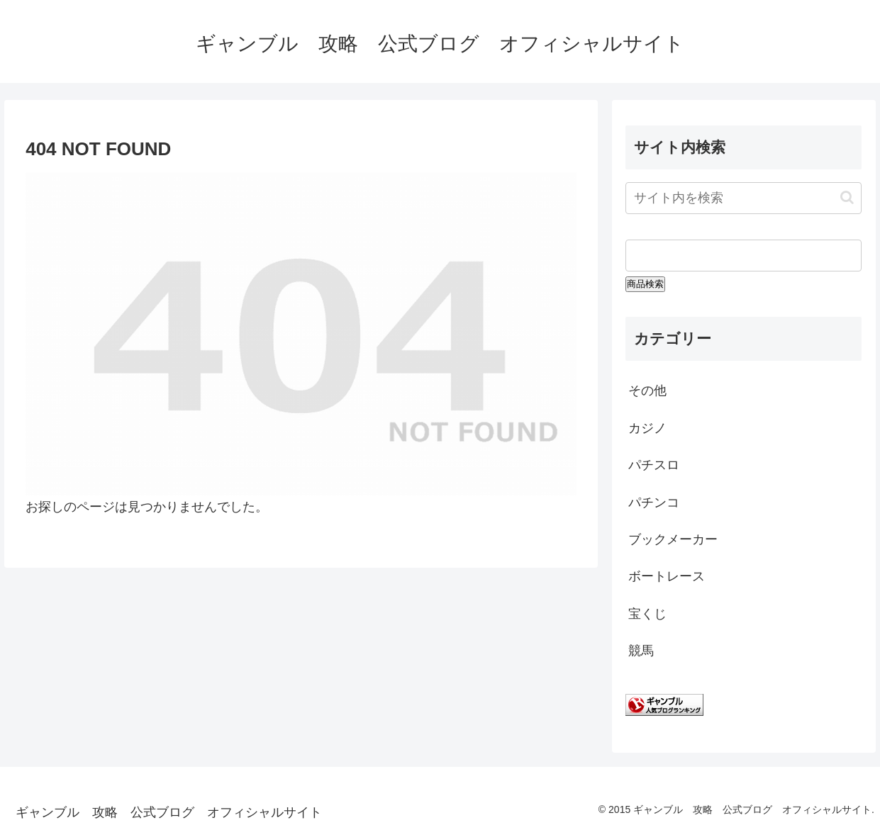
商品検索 (645, 284)
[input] (743, 198)
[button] (847, 197)
